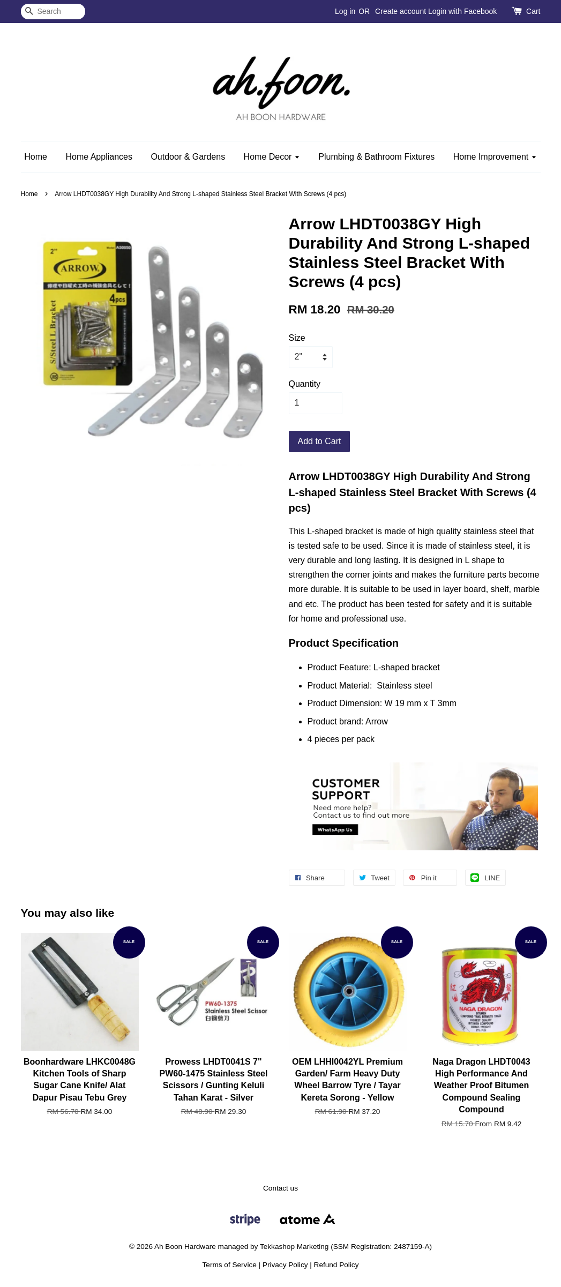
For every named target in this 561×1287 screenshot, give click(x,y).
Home (35, 156)
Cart (533, 11)
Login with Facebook (462, 11)
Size (297, 337)
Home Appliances (98, 156)
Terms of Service (230, 1265)
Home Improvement (495, 156)
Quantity (305, 383)
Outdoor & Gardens (188, 156)
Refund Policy (336, 1265)
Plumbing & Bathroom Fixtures (376, 156)
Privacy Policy (285, 1265)
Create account (400, 11)
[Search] (53, 11)
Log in (345, 11)
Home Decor (272, 156)
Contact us (280, 1188)
